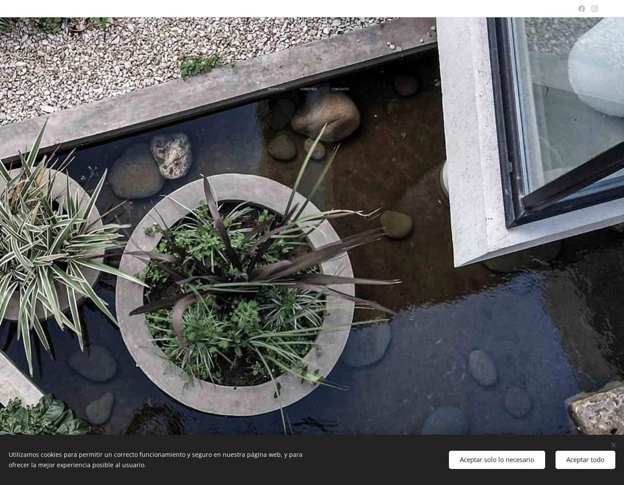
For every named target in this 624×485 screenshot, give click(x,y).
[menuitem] (297, 90)
